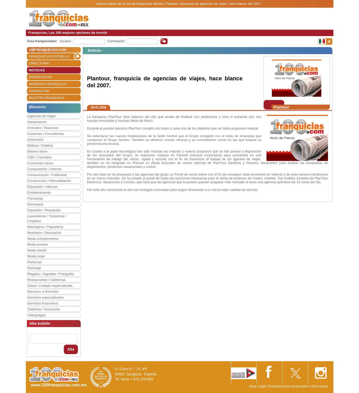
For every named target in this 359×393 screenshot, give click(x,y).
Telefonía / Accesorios (44, 309)
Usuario (65, 41)
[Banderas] (325, 41)
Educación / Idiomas (43, 187)
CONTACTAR (39, 91)
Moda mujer (36, 256)
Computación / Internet (44, 169)
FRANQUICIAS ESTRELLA (49, 56)
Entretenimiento (39, 192)
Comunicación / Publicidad (47, 175)
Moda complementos (43, 239)
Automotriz (36, 139)
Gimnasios (35, 204)
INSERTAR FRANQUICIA (48, 84)
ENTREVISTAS (40, 77)
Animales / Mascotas (43, 128)
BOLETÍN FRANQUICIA (47, 98)
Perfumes (35, 262)
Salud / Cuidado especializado (50, 286)
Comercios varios (40, 163)
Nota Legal (257, 386)
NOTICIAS (37, 70)
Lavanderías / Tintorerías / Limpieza (47, 218)
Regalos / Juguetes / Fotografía (51, 274)
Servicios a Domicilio (43, 291)
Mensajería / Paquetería (45, 227)
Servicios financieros (43, 303)
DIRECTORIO (39, 63)
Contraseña (115, 41)
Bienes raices (38, 151)
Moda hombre (38, 244)
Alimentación (37, 122)
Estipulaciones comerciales (288, 386)
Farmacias (35, 198)
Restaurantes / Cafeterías (47, 280)
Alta (70, 349)
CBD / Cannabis (40, 157)
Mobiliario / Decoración (44, 233)
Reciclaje (34, 268)
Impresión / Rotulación (44, 210)
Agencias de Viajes (42, 116)
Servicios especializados (46, 297)
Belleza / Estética (40, 145)
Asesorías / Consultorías (46, 134)
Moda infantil (37, 250)
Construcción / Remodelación (49, 181)
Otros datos (319, 386)
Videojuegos (37, 315)
